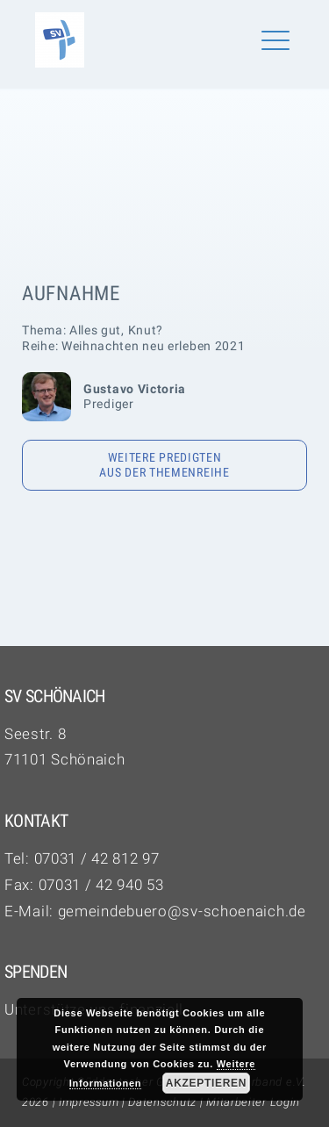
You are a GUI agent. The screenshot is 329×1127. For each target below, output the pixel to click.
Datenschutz (162, 1102)
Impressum (88, 1102)
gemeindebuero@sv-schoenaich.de (182, 911)
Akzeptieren (206, 1083)
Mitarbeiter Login (253, 1102)
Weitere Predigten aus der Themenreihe (164, 465)
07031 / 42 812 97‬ (97, 858)
